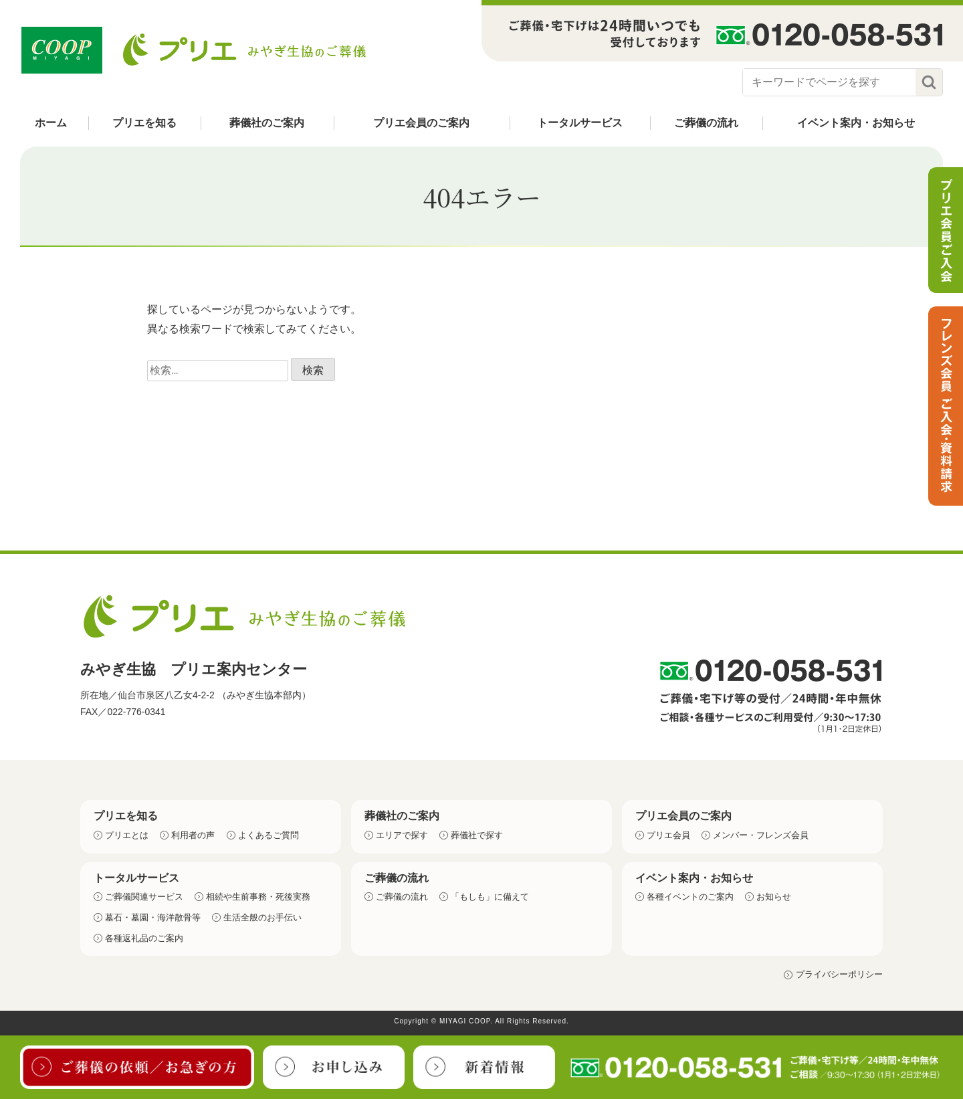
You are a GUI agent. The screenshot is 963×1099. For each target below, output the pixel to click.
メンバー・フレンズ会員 (761, 835)
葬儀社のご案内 (266, 122)
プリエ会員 (668, 835)
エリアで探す (402, 835)
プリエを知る (144, 122)
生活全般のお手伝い (262, 917)
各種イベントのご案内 (690, 897)
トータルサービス (580, 122)
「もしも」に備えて (490, 897)
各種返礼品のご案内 (144, 938)
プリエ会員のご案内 (421, 122)
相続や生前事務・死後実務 (258, 897)
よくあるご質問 (268, 835)
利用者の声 (193, 835)
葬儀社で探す (477, 835)
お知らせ (773, 897)
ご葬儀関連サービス (144, 897)
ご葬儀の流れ (706, 122)
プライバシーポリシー (839, 974)
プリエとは (126, 835)
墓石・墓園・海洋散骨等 (153, 917)
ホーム (51, 122)
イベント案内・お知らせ (856, 122)
